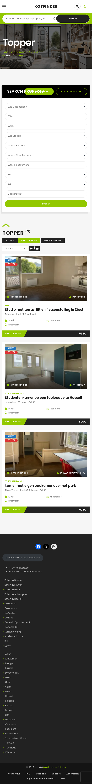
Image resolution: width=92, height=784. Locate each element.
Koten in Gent (12, 589)
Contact (56, 773)
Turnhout (9, 747)
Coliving (9, 617)
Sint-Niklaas (10, 733)
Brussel (7, 668)
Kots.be (24, 567)
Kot (7, 305)
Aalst (6, 654)
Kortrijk (7, 705)
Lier (5, 714)
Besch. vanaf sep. (71, 91)
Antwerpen (9, 658)
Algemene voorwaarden (40, 778)
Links (62, 778)
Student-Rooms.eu (31, 571)
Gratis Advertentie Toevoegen (23, 557)
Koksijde (8, 700)
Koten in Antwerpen (16, 594)
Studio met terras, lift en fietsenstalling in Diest (44, 309)
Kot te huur (14, 773)
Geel (6, 682)
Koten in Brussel (13, 580)
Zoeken (73, 18)
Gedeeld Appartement (17, 622)
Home (8, 55)
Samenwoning (13, 631)
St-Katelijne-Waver (14, 738)
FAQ (28, 773)
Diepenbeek (10, 672)
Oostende (9, 724)
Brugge (7, 663)
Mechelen (9, 719)
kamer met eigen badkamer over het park (40, 485)
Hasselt (7, 696)
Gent (6, 691)
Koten (8, 645)
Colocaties (11, 608)
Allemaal (10, 240)
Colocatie (10, 603)
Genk (6, 686)
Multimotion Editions (54, 767)
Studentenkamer (14, 393)
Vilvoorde (9, 752)
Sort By (9, 248)
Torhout (8, 743)
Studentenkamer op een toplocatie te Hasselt (43, 397)
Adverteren (72, 773)
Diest (6, 677)
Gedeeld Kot (11, 627)
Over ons (41, 773)
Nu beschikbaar (29, 240)
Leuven (7, 710)
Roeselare (9, 729)
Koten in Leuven (13, 584)
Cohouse (10, 613)
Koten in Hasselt (13, 599)
